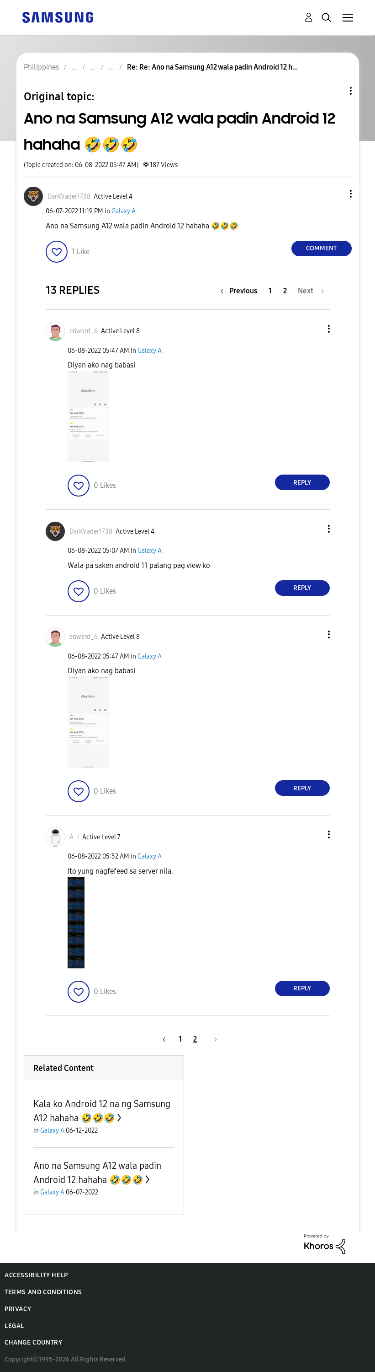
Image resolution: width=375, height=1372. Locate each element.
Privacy (18, 1309)
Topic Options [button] (335, 91)
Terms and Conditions (43, 1292)
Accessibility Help (36, 1275)
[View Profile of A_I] (74, 837)
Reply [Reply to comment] (302, 482)
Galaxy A (123, 211)
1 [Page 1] (270, 290)
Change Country (33, 1342)
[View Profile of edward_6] (83, 331)
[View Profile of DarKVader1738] (69, 196)
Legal (14, 1326)
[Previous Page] (241, 290)
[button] (335, 194)
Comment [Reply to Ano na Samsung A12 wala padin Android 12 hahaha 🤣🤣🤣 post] (321, 248)
